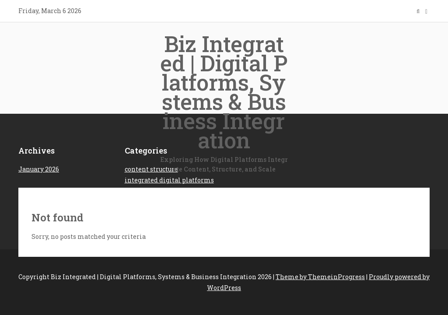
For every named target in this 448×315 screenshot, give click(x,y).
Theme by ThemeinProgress (320, 277)
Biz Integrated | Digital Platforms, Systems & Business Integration (224, 102)
